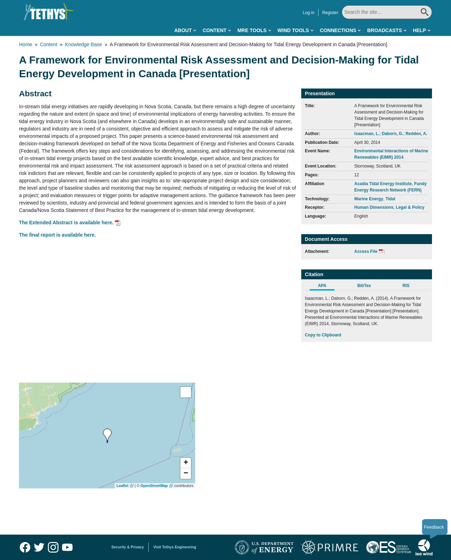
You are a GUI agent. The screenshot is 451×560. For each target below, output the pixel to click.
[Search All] (387, 12)
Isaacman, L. (366, 133)
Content (215, 30)
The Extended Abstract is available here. (66, 222)
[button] (185, 463)
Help (419, 30)
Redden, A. (416, 133)
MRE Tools (252, 30)
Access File (365, 251)
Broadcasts (384, 30)
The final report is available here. (57, 235)
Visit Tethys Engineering (174, 547)
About (183, 30)
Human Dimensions (374, 207)
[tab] (326, 287)
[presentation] (107, 435)
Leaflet (123, 485)
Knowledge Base (83, 44)
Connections (338, 30)
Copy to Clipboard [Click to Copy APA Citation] (323, 335)
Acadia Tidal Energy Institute (383, 183)
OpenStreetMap (154, 485)
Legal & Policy (410, 207)
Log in (308, 12)
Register (330, 12)
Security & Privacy (127, 547)
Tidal (390, 198)
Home (25, 44)
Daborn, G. (392, 133)
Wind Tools (293, 30)
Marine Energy (368, 198)
